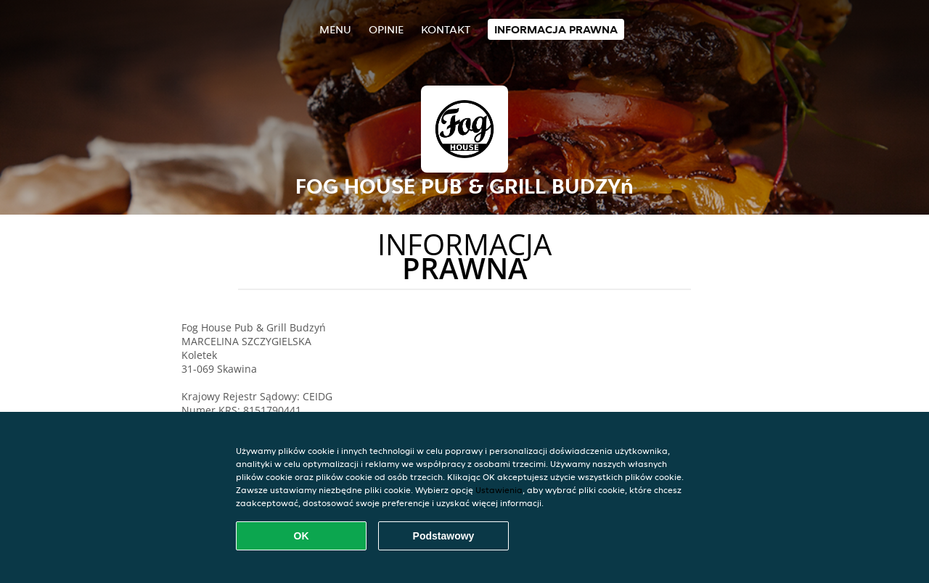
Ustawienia (499, 489)
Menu (335, 29)
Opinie (386, 29)
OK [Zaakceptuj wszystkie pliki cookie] (301, 536)
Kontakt (445, 29)
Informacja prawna (556, 29)
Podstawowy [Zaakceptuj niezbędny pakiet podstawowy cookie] (444, 536)
